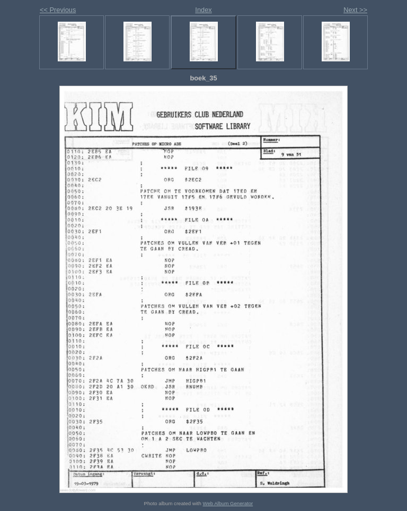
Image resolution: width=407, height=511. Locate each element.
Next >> (355, 10)
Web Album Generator (228, 503)
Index (203, 10)
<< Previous (58, 10)
